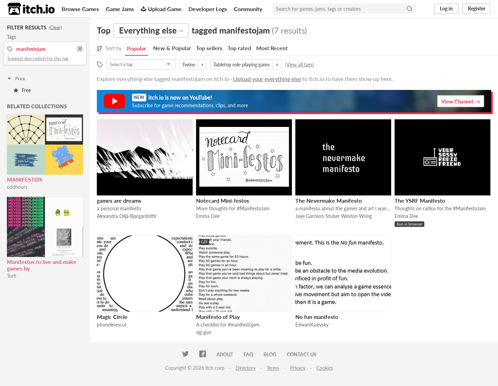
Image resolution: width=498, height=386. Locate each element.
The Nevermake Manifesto (328, 200)
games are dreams (119, 200)
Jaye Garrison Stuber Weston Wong (333, 216)
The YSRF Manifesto (420, 200)
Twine (188, 64)
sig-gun (203, 332)
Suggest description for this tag (37, 58)
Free (22, 90)
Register (476, 8)
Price (16, 78)
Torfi (11, 276)
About (224, 354)
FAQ (248, 354)
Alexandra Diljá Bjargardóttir (127, 216)
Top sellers (209, 48)
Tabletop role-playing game (241, 64)
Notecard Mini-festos (222, 200)
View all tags (299, 64)
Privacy (297, 368)
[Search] (409, 8)
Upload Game (161, 9)
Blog (270, 354)
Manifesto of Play (218, 316)
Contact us (301, 354)
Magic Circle (112, 316)
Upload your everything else (267, 78)
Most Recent (272, 48)
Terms (273, 368)
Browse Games (80, 9)
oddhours (17, 187)
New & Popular (172, 48)
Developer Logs (207, 9)
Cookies (324, 368)
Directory (246, 368)
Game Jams (120, 9)
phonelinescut (112, 325)
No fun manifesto (316, 316)
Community (248, 9)
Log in (446, 8)
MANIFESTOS (24, 179)
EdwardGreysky (312, 325)
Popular (136, 48)
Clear (55, 27)
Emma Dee (208, 216)
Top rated (239, 48)
